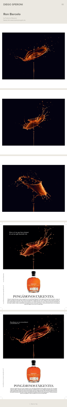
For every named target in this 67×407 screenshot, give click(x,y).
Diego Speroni (13, 4)
